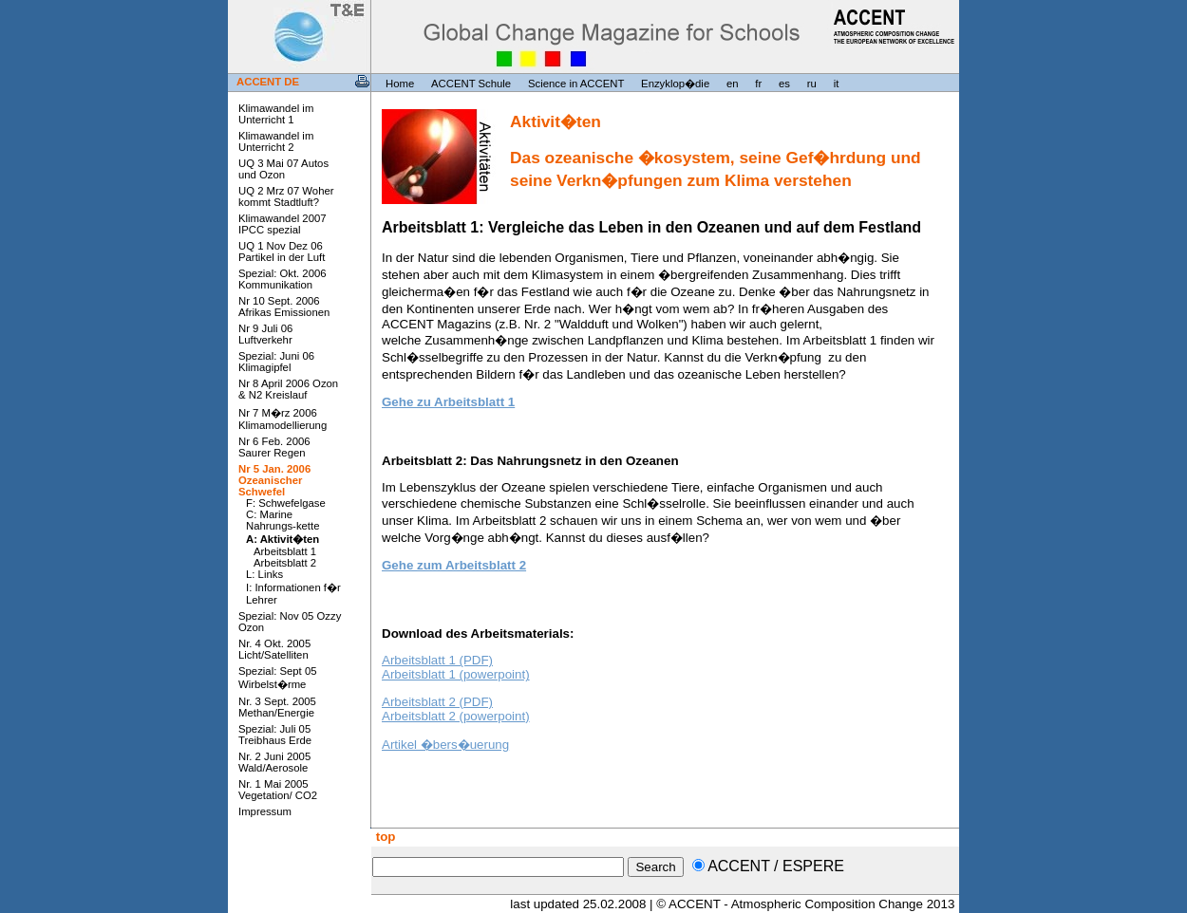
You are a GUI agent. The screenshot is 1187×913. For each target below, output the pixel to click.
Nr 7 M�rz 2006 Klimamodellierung (282, 419)
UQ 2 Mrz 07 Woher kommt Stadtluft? (286, 196)
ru (812, 83)
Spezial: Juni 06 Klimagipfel (276, 361)
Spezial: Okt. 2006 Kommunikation (282, 279)
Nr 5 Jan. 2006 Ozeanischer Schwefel (274, 480)
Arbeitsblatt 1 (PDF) (437, 660)
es (784, 83)
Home (400, 83)
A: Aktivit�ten (282, 539)
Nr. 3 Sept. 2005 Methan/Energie (277, 707)
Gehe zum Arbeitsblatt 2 (454, 565)
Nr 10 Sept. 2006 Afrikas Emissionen (284, 306)
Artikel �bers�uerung (445, 744)
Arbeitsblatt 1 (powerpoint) (456, 674)
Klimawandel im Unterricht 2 (275, 141)
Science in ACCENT (576, 83)
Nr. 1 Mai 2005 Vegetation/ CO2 (277, 789)
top (383, 836)
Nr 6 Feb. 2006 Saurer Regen (274, 447)
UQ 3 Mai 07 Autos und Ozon (283, 169)
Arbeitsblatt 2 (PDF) (437, 702)
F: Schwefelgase (286, 503)
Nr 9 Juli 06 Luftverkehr (265, 334)
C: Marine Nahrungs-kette (282, 520)
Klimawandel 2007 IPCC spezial (282, 224)
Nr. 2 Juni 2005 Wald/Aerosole (274, 762)
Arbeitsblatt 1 (285, 551)
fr (758, 83)
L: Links (264, 574)
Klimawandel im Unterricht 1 (275, 113)
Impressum (265, 811)
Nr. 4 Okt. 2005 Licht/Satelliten (274, 649)
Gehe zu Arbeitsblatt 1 (448, 402)
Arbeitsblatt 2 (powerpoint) (456, 716)
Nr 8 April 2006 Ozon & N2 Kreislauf (288, 389)
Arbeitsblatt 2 (285, 562)
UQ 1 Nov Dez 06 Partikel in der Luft (281, 251)
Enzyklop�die (675, 83)
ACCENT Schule (471, 83)
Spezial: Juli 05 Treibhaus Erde (274, 734)
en (732, 83)
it (836, 83)
